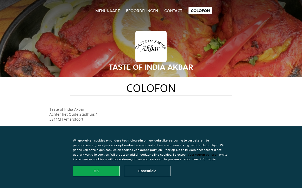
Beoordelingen (142, 10)
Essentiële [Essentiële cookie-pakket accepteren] (147, 171)
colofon (200, 10)
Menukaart (107, 10)
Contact (173, 10)
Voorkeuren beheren (203, 154)
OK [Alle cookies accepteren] (96, 171)
